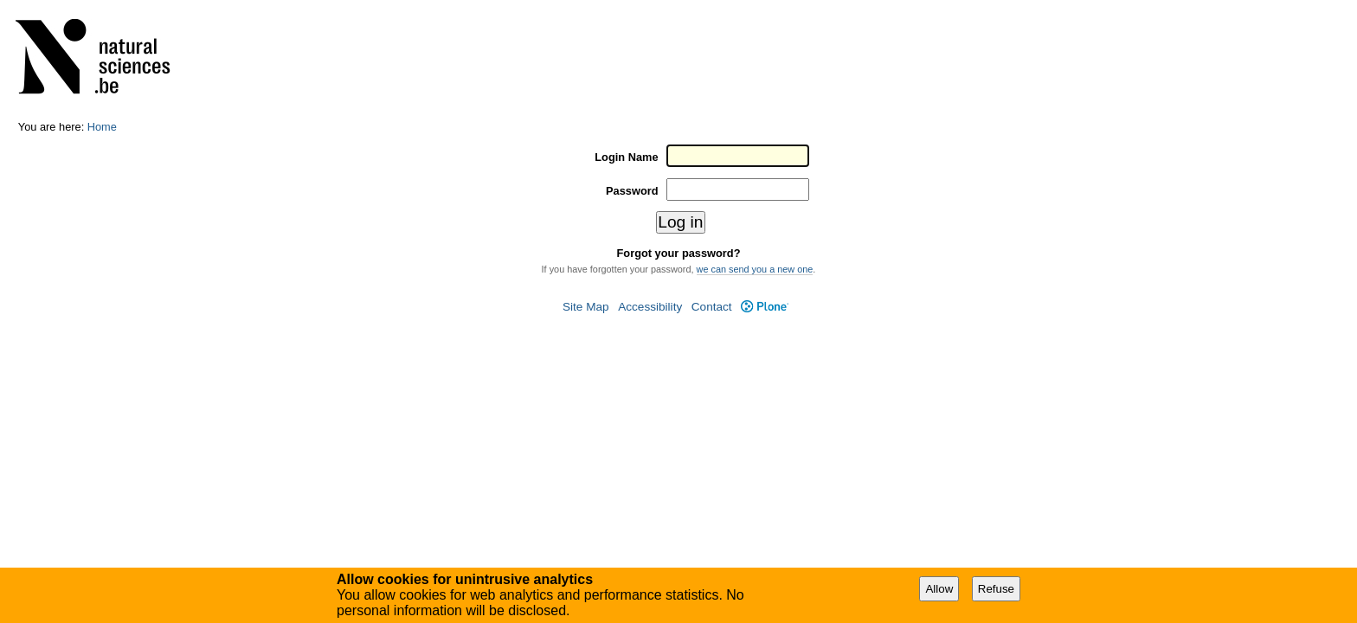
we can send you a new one (755, 269)
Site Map (586, 306)
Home (102, 126)
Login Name (626, 157)
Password (632, 190)
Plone (764, 306)
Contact (711, 306)
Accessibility (650, 306)
